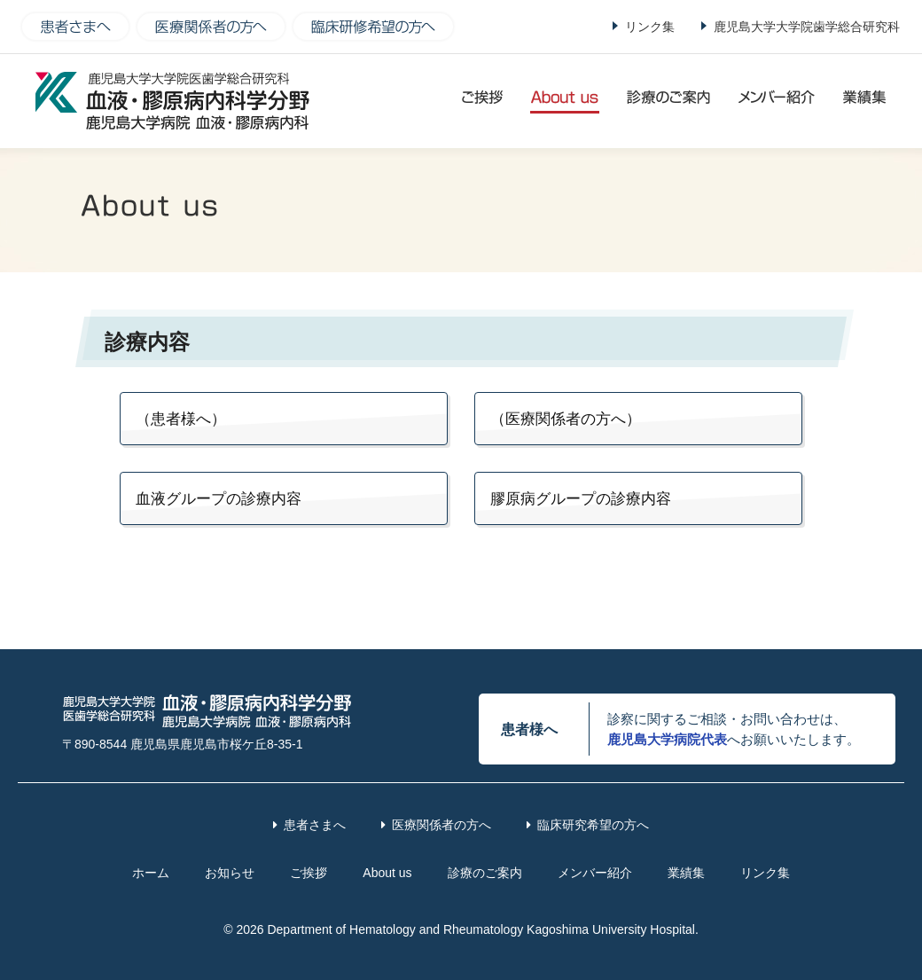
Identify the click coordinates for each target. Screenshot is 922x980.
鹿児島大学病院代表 (667, 739)
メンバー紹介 (595, 873)
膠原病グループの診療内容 (580, 498)
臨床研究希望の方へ (593, 825)
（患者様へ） (181, 419)
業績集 (686, 873)
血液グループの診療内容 (218, 498)
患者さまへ (315, 825)
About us (387, 873)
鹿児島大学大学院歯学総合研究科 (807, 27)
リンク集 (650, 27)
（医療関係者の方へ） (565, 419)
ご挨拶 (308, 873)
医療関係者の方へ (441, 825)
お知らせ (229, 873)
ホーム (150, 873)
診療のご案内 (485, 873)
